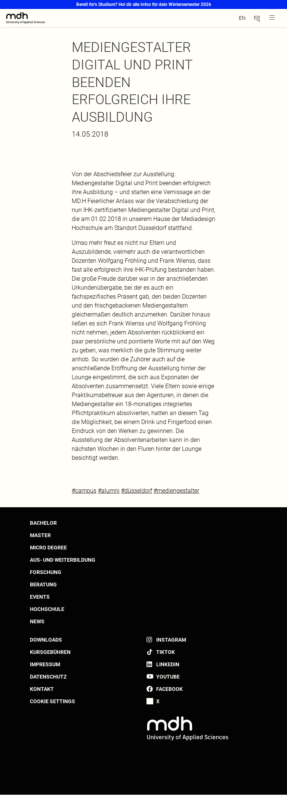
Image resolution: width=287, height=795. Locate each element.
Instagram (171, 640)
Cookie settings (52, 701)
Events (40, 597)
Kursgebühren (50, 652)
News (37, 621)
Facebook (169, 689)
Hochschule (47, 609)
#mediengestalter (176, 490)
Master (40, 535)
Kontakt (42, 689)
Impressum (45, 664)
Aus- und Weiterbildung (62, 560)
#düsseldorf (136, 490)
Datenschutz (48, 677)
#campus (84, 490)
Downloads (46, 640)
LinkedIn (167, 664)
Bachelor (43, 523)
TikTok (165, 652)
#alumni (109, 490)
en (242, 18)
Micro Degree (48, 548)
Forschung (45, 572)
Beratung (43, 584)
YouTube (168, 677)
